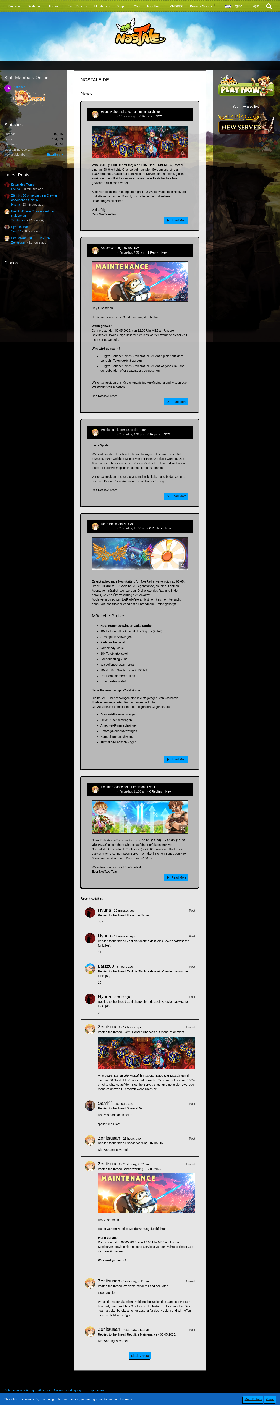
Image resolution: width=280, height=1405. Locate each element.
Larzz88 (106, 966)
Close (270, 1399)
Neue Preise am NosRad (117, 524)
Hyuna (15, 189)
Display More (140, 1355)
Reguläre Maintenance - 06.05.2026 (151, 1334)
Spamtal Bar (19, 227)
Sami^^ (16, 231)
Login (255, 6)
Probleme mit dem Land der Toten (124, 429)
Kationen (19, 87)
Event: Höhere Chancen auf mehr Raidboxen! (131, 111)
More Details (253, 1399)
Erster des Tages (22, 184)
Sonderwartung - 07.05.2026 (30, 238)
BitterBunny (55, 154)
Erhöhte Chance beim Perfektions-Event (128, 787)
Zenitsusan (18, 220)
